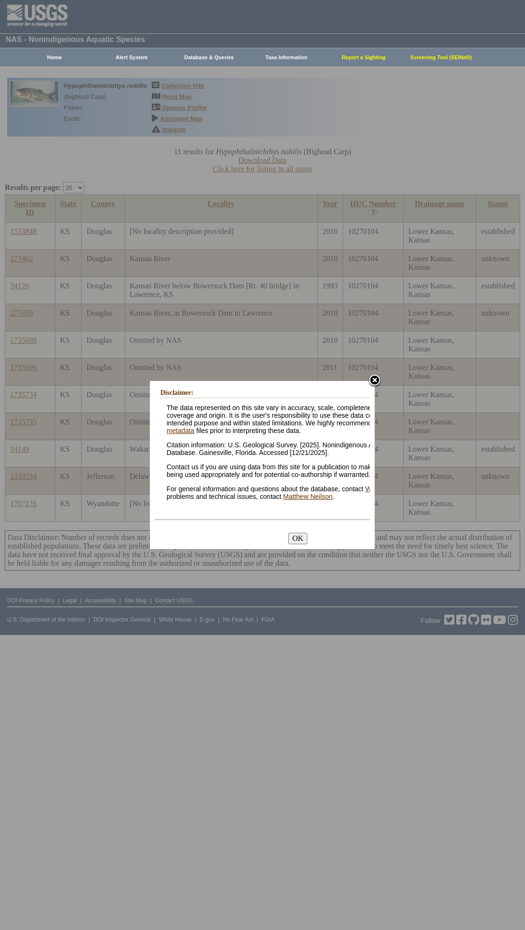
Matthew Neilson (308, 496)
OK (297, 538)
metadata (180, 430)
